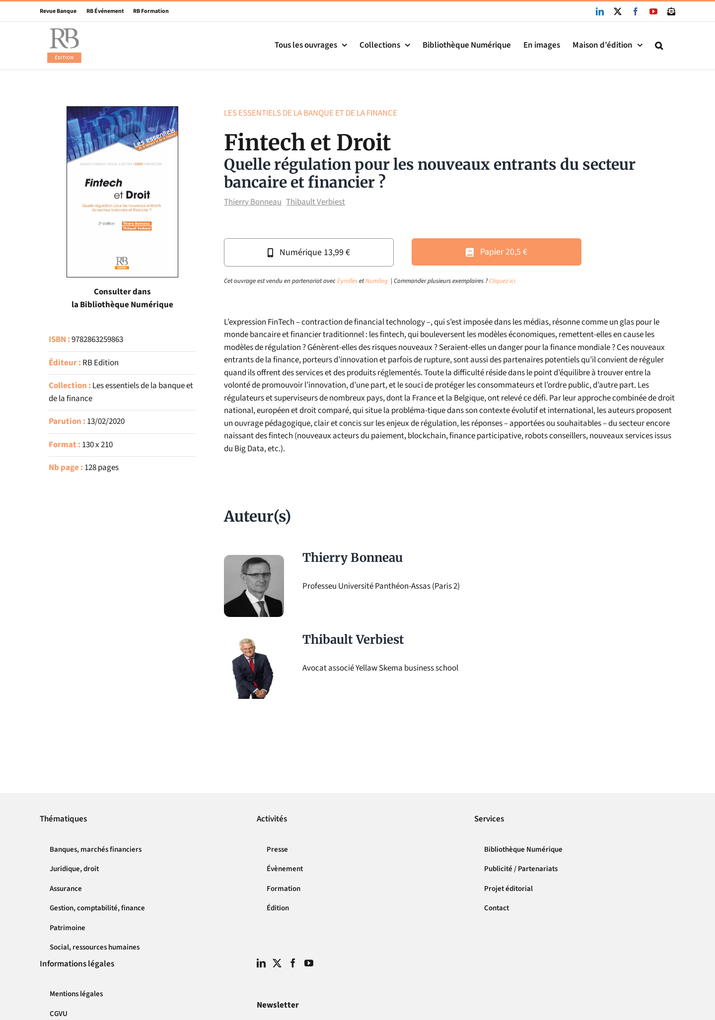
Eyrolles (347, 280)
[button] (659, 45)
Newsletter (278, 1005)
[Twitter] (277, 962)
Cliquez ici (502, 280)
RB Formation (146, 11)
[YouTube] (308, 962)
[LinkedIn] (261, 962)
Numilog (376, 280)
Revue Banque (58, 11)
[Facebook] (292, 962)
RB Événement (100, 11)
